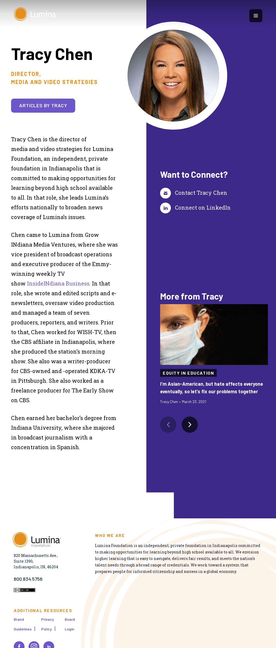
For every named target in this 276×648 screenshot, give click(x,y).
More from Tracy (191, 296)
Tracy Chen (169, 401)
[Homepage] (35, 15)
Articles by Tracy (43, 105)
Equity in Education (188, 372)
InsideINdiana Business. (59, 283)
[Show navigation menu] (255, 15)
